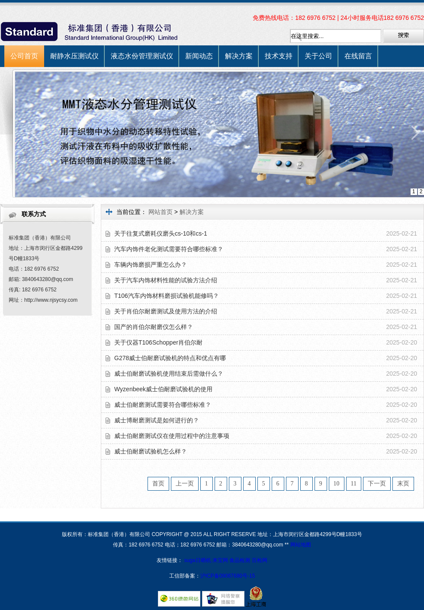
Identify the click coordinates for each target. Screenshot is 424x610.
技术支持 (278, 56)
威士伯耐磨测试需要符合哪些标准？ (162, 404)
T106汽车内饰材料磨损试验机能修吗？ (166, 295)
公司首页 (24, 56)
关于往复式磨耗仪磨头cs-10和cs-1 (160, 233)
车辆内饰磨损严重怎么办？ (150, 264)
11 (354, 483)
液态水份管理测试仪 (142, 56)
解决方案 (239, 56)
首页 (158, 483)
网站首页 (160, 211)
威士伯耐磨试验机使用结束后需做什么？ (168, 373)
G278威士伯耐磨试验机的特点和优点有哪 (170, 358)
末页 (403, 483)
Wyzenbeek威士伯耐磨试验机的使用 (163, 389)
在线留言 (358, 56)
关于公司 (318, 56)
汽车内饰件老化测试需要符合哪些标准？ (168, 249)
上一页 (185, 483)
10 (337, 483)
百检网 (259, 560)
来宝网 (220, 560)
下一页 (377, 483)
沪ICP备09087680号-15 (227, 576)
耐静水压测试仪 (74, 56)
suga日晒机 (198, 560)
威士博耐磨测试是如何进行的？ (156, 420)
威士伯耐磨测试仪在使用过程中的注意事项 (171, 435)
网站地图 (300, 545)
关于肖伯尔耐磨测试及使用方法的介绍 (165, 311)
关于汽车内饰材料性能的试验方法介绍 (165, 280)
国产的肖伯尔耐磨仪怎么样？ (153, 326)
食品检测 (239, 560)
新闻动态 (199, 56)
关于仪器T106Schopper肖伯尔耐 (158, 342)
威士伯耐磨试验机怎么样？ (150, 451)
